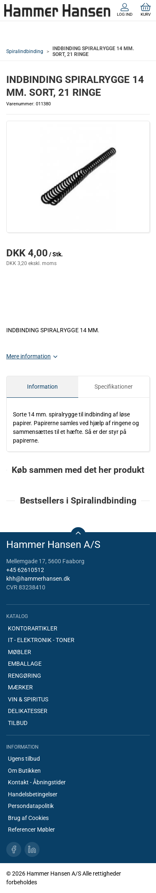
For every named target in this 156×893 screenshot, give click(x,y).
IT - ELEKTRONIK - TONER (41, 640)
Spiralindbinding (24, 51)
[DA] (57, 10)
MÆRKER (20, 687)
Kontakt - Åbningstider (37, 782)
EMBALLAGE (25, 663)
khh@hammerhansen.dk (38, 578)
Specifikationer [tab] (113, 386)
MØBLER (19, 652)
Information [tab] (42, 386)
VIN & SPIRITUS (28, 699)
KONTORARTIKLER (32, 628)
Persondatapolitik (31, 806)
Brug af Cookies (28, 818)
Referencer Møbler (31, 829)
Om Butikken (24, 770)
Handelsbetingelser (32, 794)
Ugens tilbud (24, 758)
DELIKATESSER (27, 711)
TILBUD (17, 723)
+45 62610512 (25, 570)
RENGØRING (24, 675)
